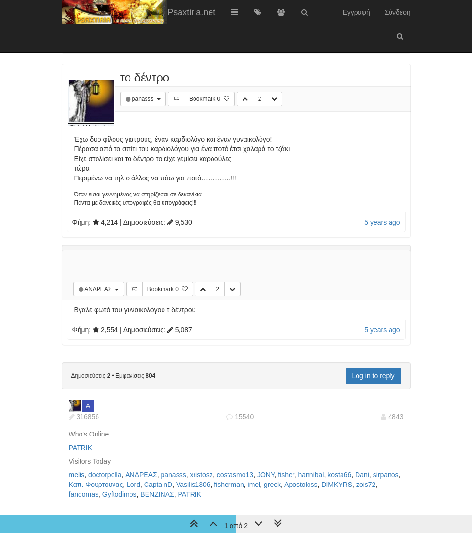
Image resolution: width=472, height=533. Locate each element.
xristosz (201, 475)
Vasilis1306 (193, 484)
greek (272, 484)
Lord (133, 484)
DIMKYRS (336, 484)
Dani (362, 475)
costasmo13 (235, 475)
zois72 (365, 484)
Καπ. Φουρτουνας (96, 484)
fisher (286, 475)
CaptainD (158, 484)
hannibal (311, 475)
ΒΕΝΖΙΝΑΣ (157, 494)
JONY (266, 475)
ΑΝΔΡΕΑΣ (98, 289)
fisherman (229, 484)
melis (77, 475)
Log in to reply (373, 376)
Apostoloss (300, 484)
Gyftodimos (119, 494)
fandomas (83, 494)
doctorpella (105, 475)
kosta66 (339, 475)
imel (254, 484)
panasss (143, 99)
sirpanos (386, 475)
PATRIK (81, 448)
